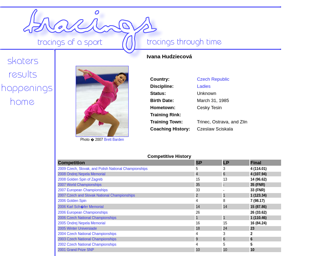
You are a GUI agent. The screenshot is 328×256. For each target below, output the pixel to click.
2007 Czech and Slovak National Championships (96, 195)
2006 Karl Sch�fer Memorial (80, 207)
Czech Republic (213, 79)
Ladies (203, 86)
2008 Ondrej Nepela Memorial (81, 174)
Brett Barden (114, 140)
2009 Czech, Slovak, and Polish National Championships (102, 169)
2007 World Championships (80, 185)
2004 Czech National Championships (87, 234)
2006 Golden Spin (72, 201)
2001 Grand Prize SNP (76, 250)
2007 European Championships (83, 190)
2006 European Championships (83, 212)
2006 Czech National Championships (87, 218)
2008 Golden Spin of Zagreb (80, 179)
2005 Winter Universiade (77, 228)
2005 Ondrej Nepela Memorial (81, 223)
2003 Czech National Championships (87, 239)
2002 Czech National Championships (87, 244)
